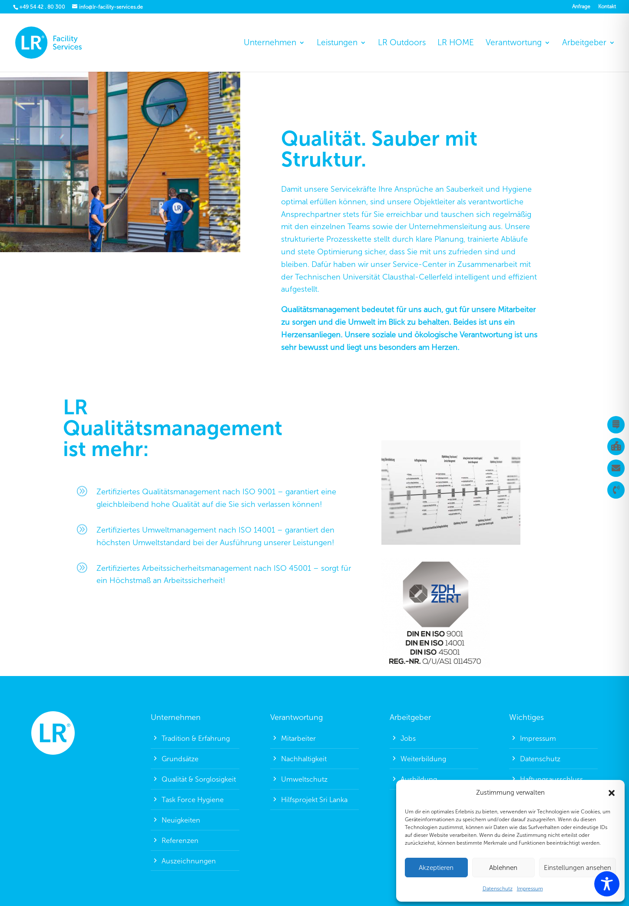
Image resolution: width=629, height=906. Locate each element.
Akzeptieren (436, 868)
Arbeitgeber (584, 43)
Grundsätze (180, 759)
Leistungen (337, 43)
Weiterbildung (423, 759)
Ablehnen (503, 868)
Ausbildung (419, 779)
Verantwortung (514, 43)
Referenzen (180, 840)
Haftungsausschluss (551, 779)
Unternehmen (270, 43)
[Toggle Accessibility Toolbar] (606, 883)
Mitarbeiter (298, 738)
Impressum (530, 889)
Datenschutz (498, 889)
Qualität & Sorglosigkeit (199, 779)
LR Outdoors (402, 43)
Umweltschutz (304, 779)
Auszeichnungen (189, 861)
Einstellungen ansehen (577, 868)
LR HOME (455, 43)
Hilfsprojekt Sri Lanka (314, 800)
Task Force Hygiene (193, 800)
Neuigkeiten (181, 820)
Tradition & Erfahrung (196, 738)
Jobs (408, 738)
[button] (611, 793)
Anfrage (581, 7)
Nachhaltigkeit (304, 759)
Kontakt (607, 7)
